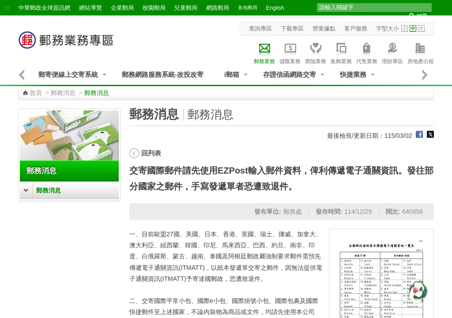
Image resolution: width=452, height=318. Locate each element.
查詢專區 (260, 29)
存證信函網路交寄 (289, 74)
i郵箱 (231, 74)
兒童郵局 (185, 8)
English (275, 8)
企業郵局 (122, 8)
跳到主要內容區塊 (4, 4)
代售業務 (366, 52)
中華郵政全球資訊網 (44, 8)
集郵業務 (341, 52)
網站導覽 (90, 8)
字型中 (413, 28)
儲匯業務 (290, 52)
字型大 (421, 28)
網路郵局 (217, 8)
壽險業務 (315, 52)
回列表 (151, 153)
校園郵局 (154, 8)
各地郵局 (247, 7)
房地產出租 (420, 52)
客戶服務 (355, 29)
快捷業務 (353, 74)
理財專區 (392, 52)
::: (7, 8)
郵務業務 (264, 52)
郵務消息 (63, 92)
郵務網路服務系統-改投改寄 (162, 74)
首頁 (36, 92)
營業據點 (324, 29)
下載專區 (292, 29)
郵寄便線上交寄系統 (68, 74)
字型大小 (387, 29)
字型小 (404, 28)
